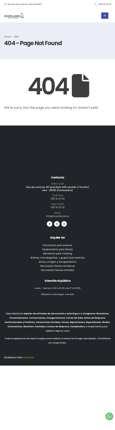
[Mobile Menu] (104, 15)
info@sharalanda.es (57, 271)
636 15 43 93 (58, 254)
